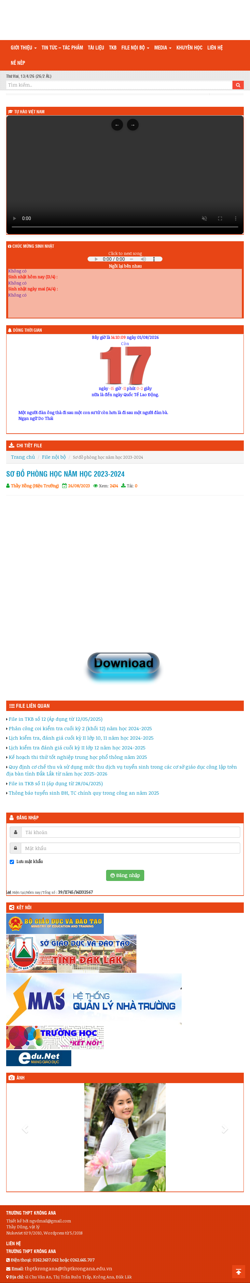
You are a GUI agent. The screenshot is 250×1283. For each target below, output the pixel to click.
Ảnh (20, 1078)
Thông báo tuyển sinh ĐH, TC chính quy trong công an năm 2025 (84, 792)
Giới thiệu (24, 48)
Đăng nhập (28, 818)
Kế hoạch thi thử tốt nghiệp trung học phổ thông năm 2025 (78, 757)
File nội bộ (135, 48)
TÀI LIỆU (96, 48)
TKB (113, 48)
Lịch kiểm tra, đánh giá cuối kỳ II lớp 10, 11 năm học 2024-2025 (81, 737)
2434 (114, 486)
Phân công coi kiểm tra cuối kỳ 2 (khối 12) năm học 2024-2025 (80, 728)
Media (163, 48)
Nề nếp (18, 63)
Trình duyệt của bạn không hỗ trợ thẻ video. (125, 175)
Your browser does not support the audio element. (125, 259)
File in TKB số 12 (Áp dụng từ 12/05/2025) (56, 719)
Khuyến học (189, 48)
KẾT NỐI (24, 908)
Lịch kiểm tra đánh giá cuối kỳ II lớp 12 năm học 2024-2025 (77, 747)
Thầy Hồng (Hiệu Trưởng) (35, 486)
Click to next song (125, 253)
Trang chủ (23, 456)
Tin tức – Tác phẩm (62, 48)
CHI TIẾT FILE (29, 446)
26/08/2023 (79, 486)
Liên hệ (215, 48)
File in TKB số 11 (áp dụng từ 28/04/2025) (56, 783)
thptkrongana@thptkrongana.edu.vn (68, 1268)
